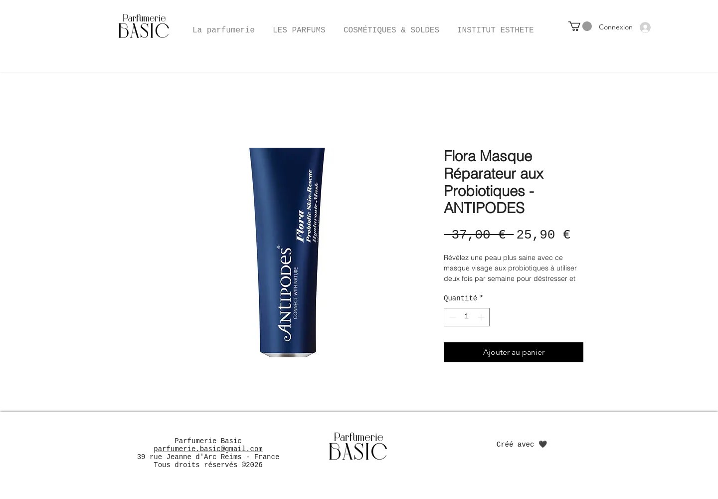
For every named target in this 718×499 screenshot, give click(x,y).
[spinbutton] (467, 317)
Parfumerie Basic (208, 441)
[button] (391, 26)
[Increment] (482, 317)
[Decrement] (451, 317)
